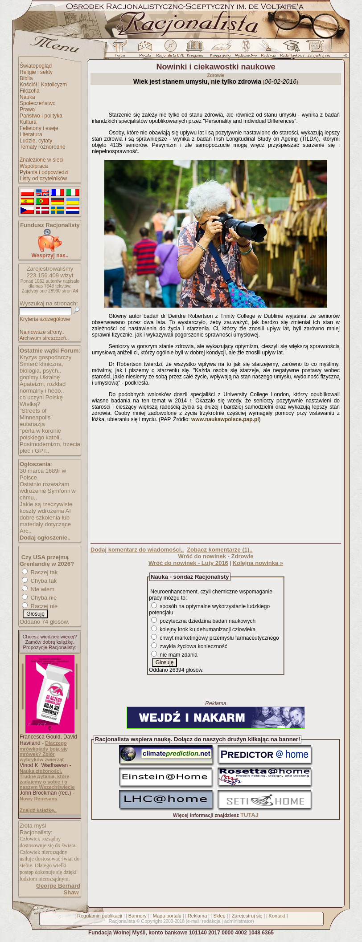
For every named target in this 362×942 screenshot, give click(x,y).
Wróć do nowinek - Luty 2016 (188, 563)
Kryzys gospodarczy (45, 357)
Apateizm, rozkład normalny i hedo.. (43, 387)
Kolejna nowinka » (258, 563)
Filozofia (30, 91)
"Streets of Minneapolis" (36, 414)
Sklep (219, 915)
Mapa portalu (167, 915)
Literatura (31, 134)
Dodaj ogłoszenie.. (45, 537)
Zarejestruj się (247, 915)
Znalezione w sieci (41, 160)
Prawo (27, 109)
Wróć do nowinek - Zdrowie (216, 556)
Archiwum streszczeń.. (44, 338)
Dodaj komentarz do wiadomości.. (137, 549)
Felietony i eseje (39, 128)
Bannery (137, 915)
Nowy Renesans (38, 798)
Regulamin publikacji (99, 915)
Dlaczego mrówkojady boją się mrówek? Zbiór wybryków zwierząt (44, 751)
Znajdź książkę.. (38, 810)
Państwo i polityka (41, 116)
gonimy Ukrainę (40, 377)
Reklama (197, 915)
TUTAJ (249, 815)
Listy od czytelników (43, 178)
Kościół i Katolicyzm (43, 84)
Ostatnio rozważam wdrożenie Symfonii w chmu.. (48, 491)
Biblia (26, 78)
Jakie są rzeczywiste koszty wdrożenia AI (46, 507)
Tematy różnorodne (43, 147)
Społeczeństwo (38, 103)
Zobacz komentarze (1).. (219, 549)
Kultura (28, 122)
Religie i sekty (36, 72)
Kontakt (277, 915)
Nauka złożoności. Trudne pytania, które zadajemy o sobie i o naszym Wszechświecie (47, 779)
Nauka (27, 97)
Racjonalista (121, 921)
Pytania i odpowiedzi (44, 172)
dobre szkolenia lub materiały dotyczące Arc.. (45, 524)
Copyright (151, 921)
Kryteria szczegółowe (45, 319)
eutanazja (32, 424)
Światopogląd (36, 66)
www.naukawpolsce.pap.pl (225, 419)
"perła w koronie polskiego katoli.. (41, 434)
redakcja (211, 921)
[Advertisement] (216, 483)
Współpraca (34, 166)
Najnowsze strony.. (42, 332)
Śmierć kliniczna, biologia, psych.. (41, 367)
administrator (238, 921)
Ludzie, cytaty (36, 141)
